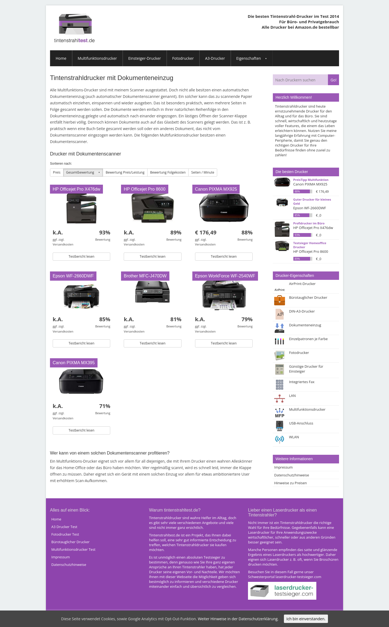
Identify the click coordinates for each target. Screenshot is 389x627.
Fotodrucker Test (65, 534)
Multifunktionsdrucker (97, 58)
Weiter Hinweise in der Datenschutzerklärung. (238, 618)
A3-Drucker (215, 58)
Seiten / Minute (202, 172)
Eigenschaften (248, 58)
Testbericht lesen (81, 256)
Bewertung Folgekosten (168, 172)
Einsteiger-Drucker (144, 58)
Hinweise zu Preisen (290, 482)
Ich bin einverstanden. (305, 618)
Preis (57, 172)
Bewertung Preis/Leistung (125, 172)
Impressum (283, 467)
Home (61, 58)
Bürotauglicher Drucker (70, 541)
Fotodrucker (183, 58)
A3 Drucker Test (64, 526)
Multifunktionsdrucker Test (73, 549)
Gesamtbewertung (80, 172)
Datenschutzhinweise (291, 475)
